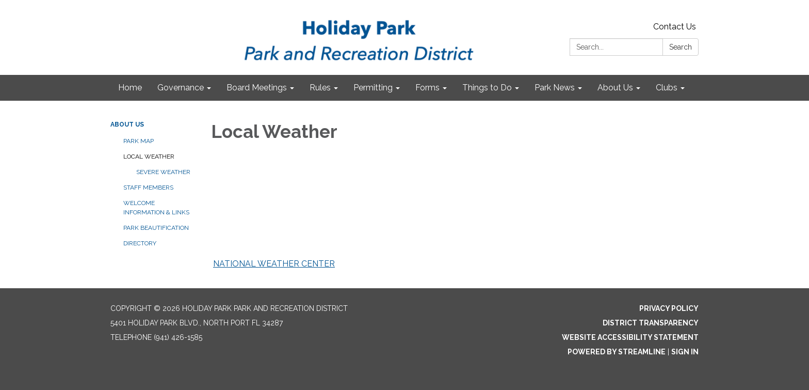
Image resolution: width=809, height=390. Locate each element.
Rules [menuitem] (320, 87)
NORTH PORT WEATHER (379, 214)
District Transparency (651, 323)
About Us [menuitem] (615, 87)
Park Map (138, 141)
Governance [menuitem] (180, 87)
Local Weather (148, 156)
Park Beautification (156, 227)
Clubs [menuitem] (666, 87)
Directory (139, 243)
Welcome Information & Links (156, 207)
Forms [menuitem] (427, 87)
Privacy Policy (669, 308)
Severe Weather (163, 172)
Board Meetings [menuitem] (256, 87)
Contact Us (674, 27)
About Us (127, 124)
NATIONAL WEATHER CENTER (274, 264)
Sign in (685, 352)
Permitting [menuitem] (373, 87)
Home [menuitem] (130, 87)
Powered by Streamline (617, 352)
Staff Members (148, 187)
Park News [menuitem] (555, 87)
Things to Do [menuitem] (487, 87)
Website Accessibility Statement (630, 337)
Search (680, 47)
